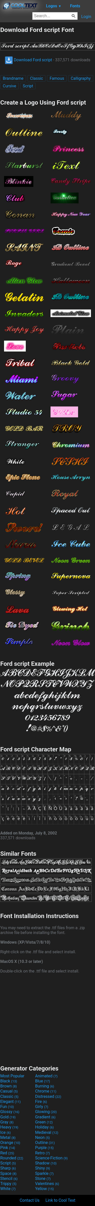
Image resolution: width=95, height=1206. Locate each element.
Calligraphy (81, 78)
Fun (7, 1106)
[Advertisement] (47, 1018)
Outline (45, 1142)
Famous (57, 78)
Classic (36, 78)
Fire (41, 1101)
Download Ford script (28, 59)
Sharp (8, 1168)
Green (44, 1122)
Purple (44, 1147)
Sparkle (44, 1173)
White (8, 1188)
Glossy (9, 1111)
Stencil (8, 1178)
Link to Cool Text (60, 1200)
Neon (42, 1137)
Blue (42, 1081)
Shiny (42, 1168)
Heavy (9, 1127)
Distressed (48, 1096)
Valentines (47, 1183)
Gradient (45, 1117)
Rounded (11, 1158)
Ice (5, 1132)
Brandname (13, 78)
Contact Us (30, 1200)
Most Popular (12, 1076)
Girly (41, 1106)
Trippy (8, 1183)
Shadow (46, 1163)
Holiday (44, 1127)
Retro (42, 1153)
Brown (8, 1086)
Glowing (46, 1111)
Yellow (44, 1188)
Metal (8, 1137)
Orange (10, 1142)
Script (28, 86)
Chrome (45, 1091)
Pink (7, 1147)
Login (86, 16)
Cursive (9, 86)
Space (8, 1173)
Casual (9, 1091)
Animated (46, 1076)
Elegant (10, 1101)
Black (8, 1081)
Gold (8, 1117)
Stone (43, 1178)
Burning (44, 1086)
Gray (6, 1122)
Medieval (46, 1132)
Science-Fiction (51, 1158)
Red (7, 1153)
